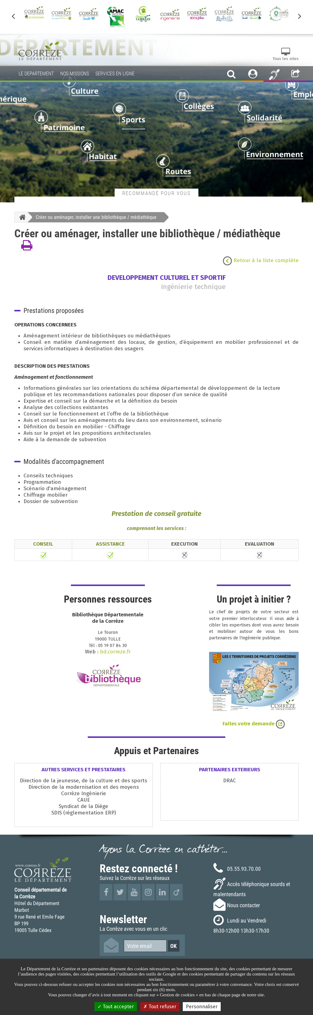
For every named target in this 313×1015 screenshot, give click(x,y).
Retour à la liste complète (261, 260)
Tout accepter (116, 1006)
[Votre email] (145, 946)
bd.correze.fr (115, 651)
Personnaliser (202, 1006)
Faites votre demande (254, 723)
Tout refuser (159, 1006)
